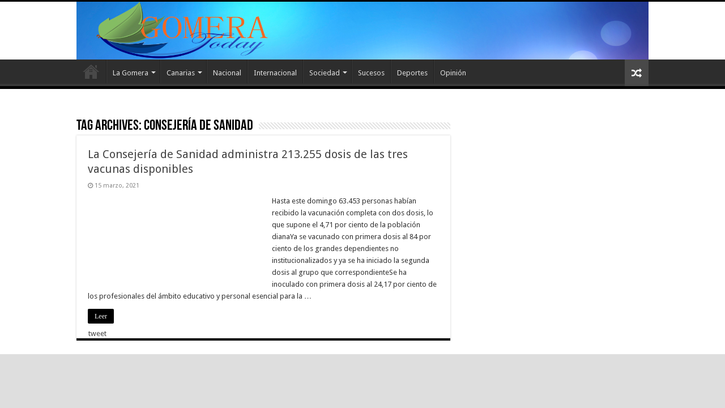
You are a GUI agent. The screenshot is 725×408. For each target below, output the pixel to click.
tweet (97, 333)
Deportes (412, 73)
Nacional (227, 73)
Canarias (181, 73)
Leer (101, 316)
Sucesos (371, 73)
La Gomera (130, 73)
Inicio (91, 71)
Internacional (275, 73)
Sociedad (324, 73)
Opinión (453, 73)
